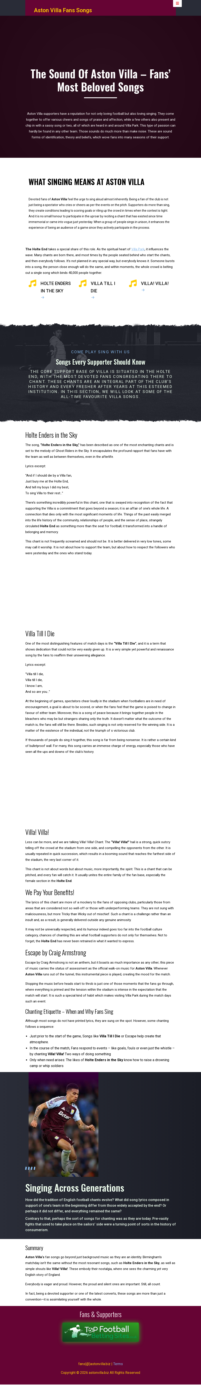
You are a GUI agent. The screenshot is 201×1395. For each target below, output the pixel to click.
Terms (118, 1374)
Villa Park (137, 258)
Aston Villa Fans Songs (63, 14)
